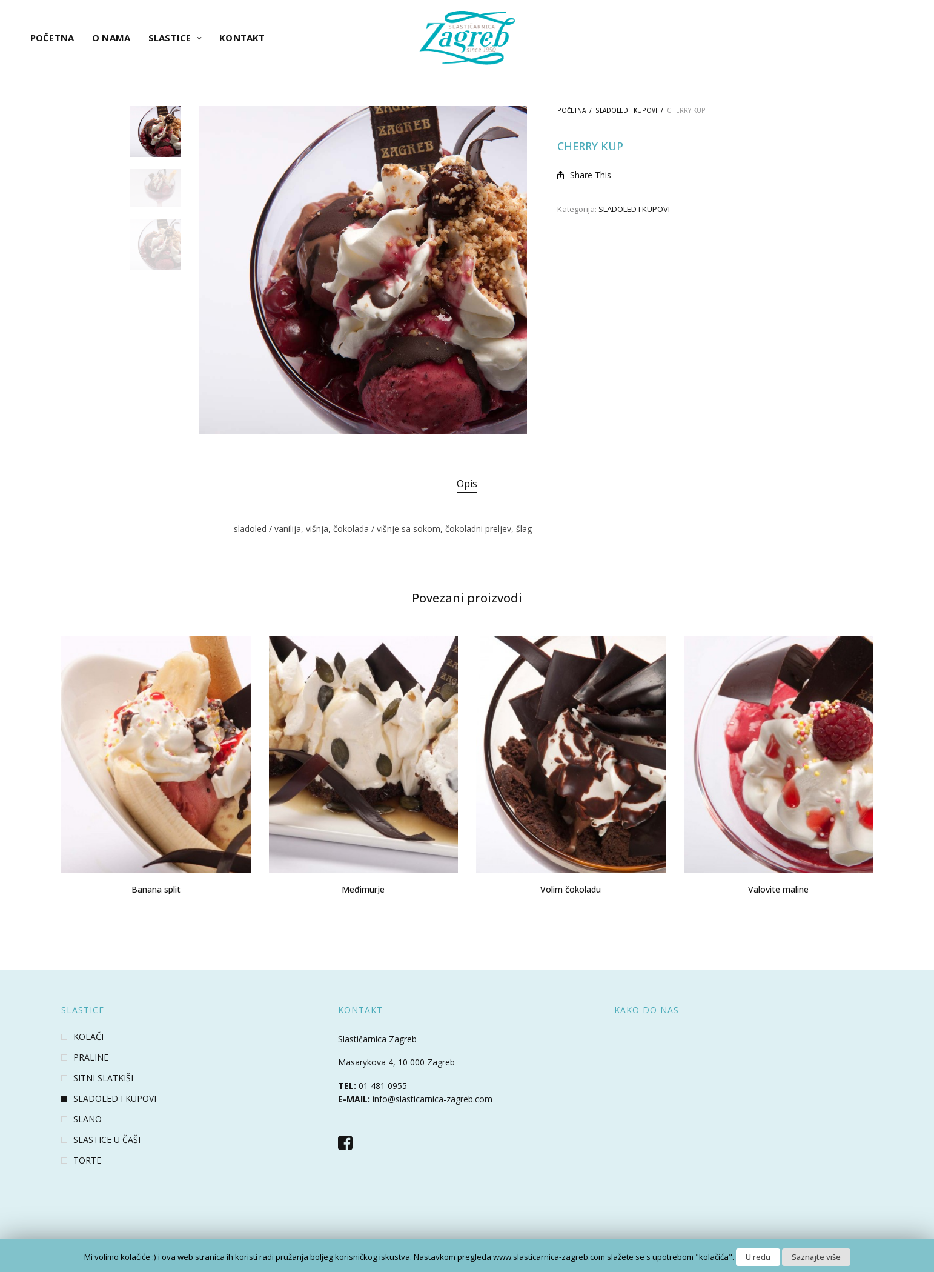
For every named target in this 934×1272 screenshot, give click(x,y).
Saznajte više (816, 1256)
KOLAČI (88, 1037)
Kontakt (242, 38)
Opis (467, 483)
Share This (584, 175)
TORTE (87, 1160)
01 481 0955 (383, 1085)
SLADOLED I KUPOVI (626, 110)
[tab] (467, 484)
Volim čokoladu (570, 889)
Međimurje (363, 889)
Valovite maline (778, 889)
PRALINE (90, 1057)
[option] (155, 131)
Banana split (156, 889)
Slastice (169, 38)
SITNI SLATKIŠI (103, 1078)
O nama (111, 38)
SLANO (87, 1119)
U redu (758, 1256)
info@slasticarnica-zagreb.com (432, 1099)
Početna (52, 38)
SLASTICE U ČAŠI (107, 1140)
